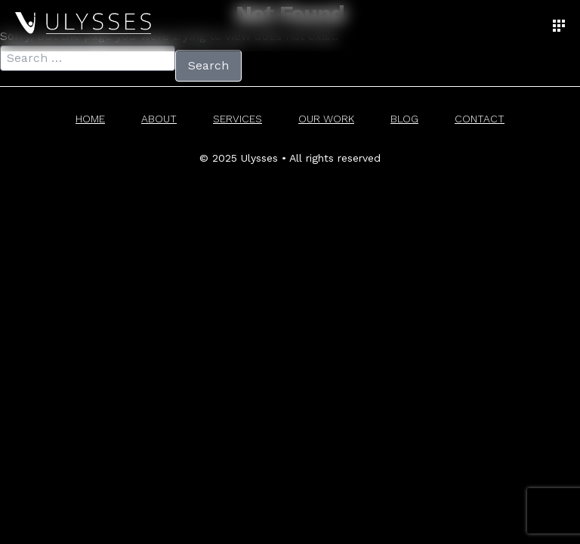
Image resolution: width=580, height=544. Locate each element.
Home (90, 119)
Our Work (326, 119)
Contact (479, 119)
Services (237, 119)
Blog (404, 119)
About (159, 119)
